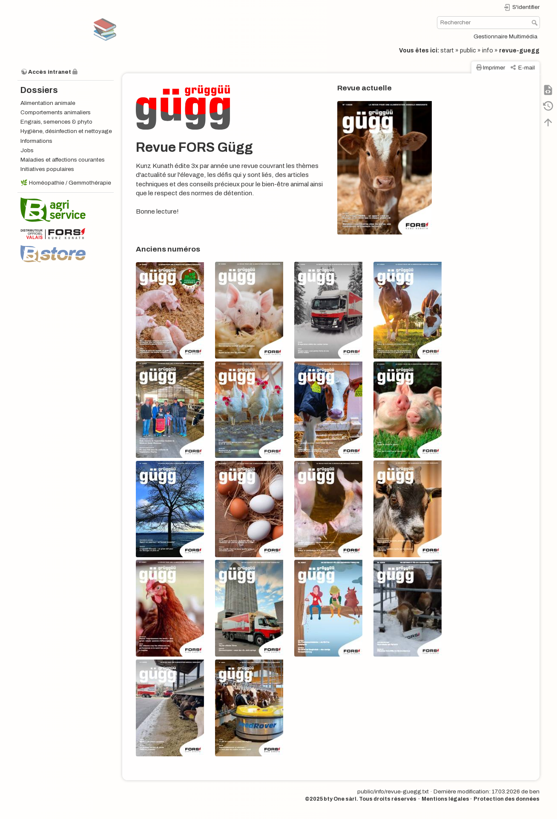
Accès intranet (49, 72)
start (447, 50)
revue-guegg (519, 50)
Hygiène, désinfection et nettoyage (66, 131)
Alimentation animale (47, 103)
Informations (36, 141)
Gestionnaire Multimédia (505, 36)
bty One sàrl (340, 799)
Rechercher (535, 23)
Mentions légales (445, 799)
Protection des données (507, 799)
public (468, 50)
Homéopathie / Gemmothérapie (70, 182)
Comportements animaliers (55, 112)
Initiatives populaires (47, 169)
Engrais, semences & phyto (56, 122)
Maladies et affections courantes (62, 159)
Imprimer (494, 67)
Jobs (27, 150)
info (487, 50)
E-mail (526, 67)
